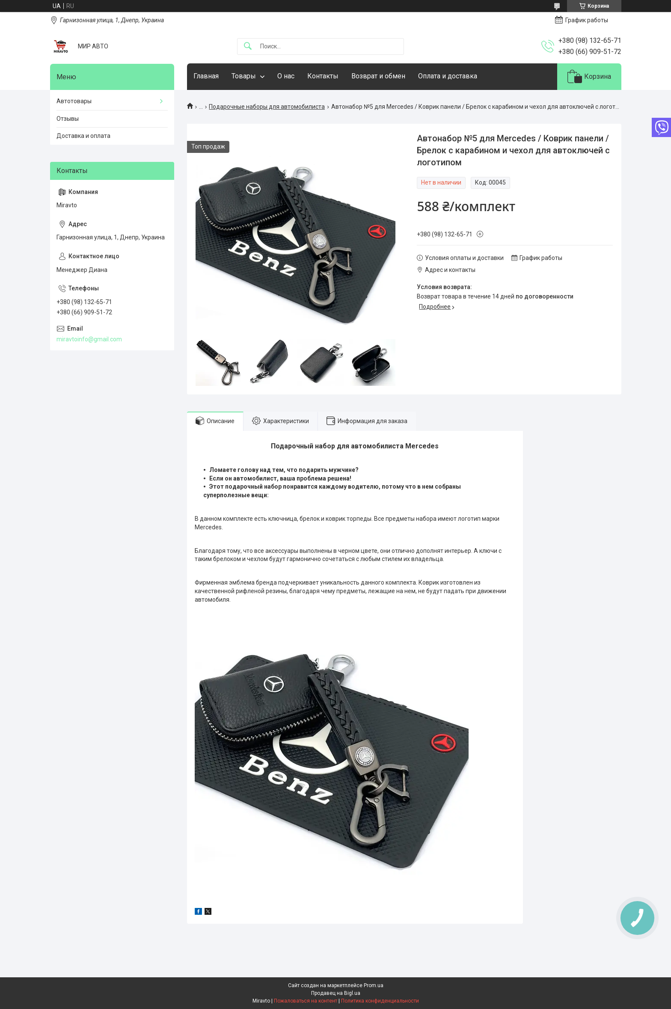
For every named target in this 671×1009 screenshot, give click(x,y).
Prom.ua (373, 985)
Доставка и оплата (83, 135)
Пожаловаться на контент (305, 1001)
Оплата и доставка (447, 76)
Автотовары (74, 101)
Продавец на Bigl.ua (335, 993)
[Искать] (248, 46)
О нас (285, 76)
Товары (244, 76)
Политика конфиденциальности (380, 1001)
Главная (206, 76)
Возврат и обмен (378, 76)
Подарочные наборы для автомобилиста (267, 106)
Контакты (322, 76)
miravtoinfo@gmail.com (89, 339)
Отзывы (67, 118)
